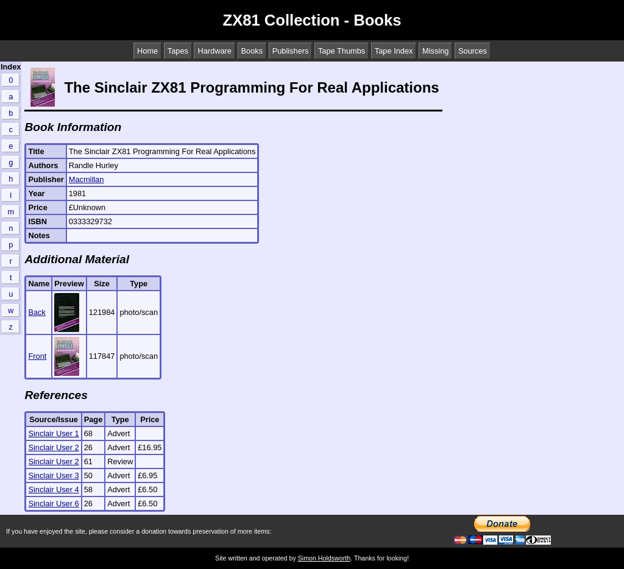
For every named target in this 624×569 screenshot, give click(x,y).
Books (252, 50)
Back (36, 312)
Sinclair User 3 (53, 475)
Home (147, 50)
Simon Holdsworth (324, 558)
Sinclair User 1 (53, 433)
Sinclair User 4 (53, 489)
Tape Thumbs (341, 50)
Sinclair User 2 (53, 447)
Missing (435, 50)
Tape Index (394, 50)
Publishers (290, 50)
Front (37, 356)
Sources (472, 50)
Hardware (214, 50)
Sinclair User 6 (53, 503)
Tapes (178, 50)
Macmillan (86, 179)
